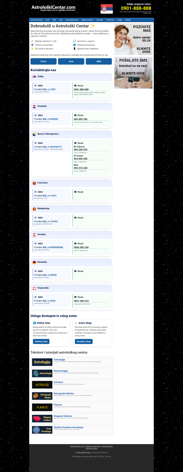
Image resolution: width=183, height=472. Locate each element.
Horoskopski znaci (72, 20)
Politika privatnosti (93, 446)
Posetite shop (84, 341)
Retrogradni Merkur (64, 393)
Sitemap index (91, 448)
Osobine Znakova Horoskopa (68, 427)
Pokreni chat (41, 341)
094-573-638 (80, 168)
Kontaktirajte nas (77, 446)
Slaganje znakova (87, 20)
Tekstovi (128, 20)
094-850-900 (80, 158)
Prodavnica (110, 20)
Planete (58, 404)
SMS (54, 20)
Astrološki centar (36, 20)
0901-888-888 (81, 89)
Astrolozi (58, 382)
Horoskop (99, 20)
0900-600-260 (81, 247)
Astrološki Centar (84, 452)
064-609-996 (80, 119)
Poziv (47, 20)
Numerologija (61, 371)
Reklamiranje (107, 446)
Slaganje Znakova (63, 416)
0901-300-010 (81, 300)
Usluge (119, 20)
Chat (60, 20)
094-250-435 (80, 149)
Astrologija (59, 359)
